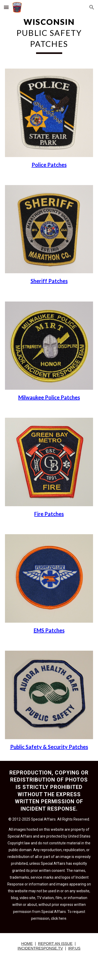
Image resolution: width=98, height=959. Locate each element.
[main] (49, 35)
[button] (6, 7)
